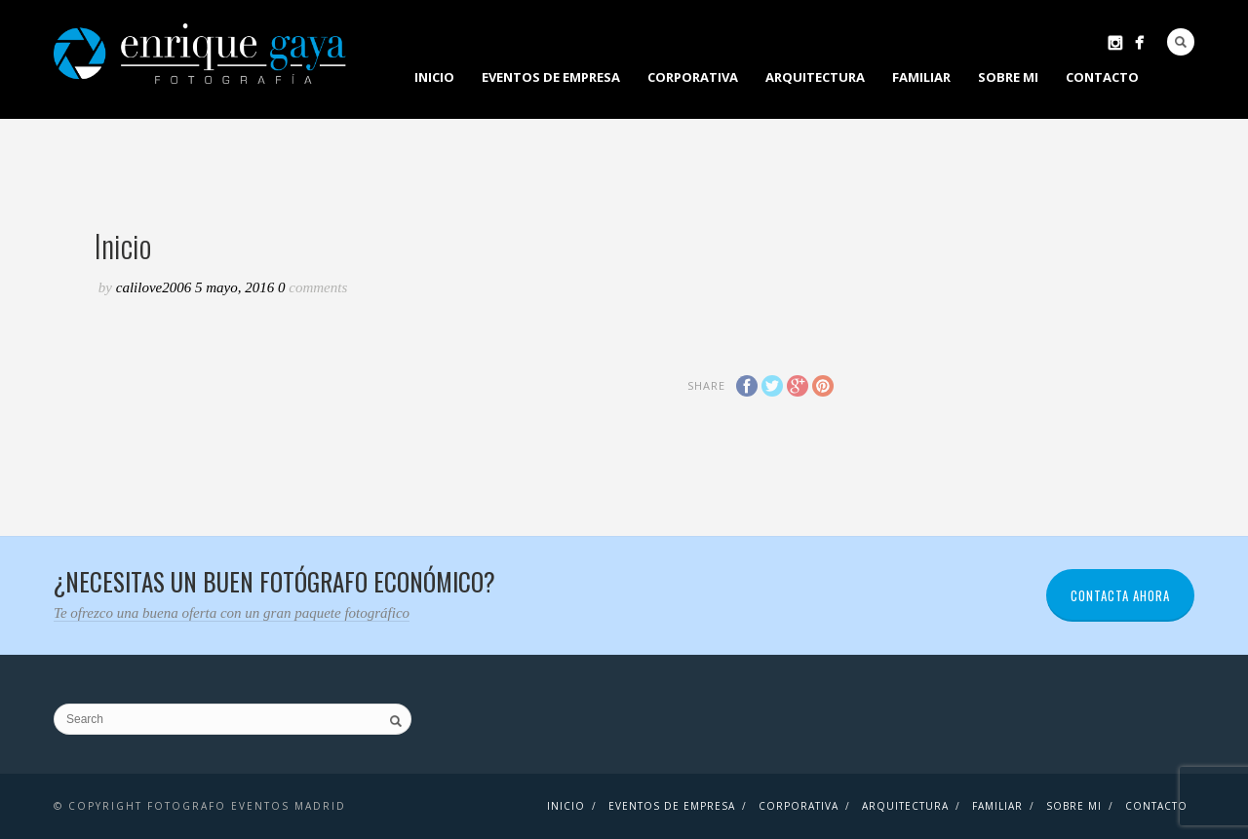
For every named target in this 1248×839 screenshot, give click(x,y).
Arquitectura (815, 77)
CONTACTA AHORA (1120, 595)
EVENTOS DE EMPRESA (551, 77)
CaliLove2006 (155, 287)
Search (1180, 42)
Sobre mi (1008, 77)
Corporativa (692, 77)
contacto (1102, 77)
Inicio (434, 77)
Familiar (921, 77)
